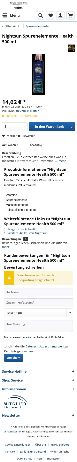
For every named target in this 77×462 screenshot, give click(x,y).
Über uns (40, 444)
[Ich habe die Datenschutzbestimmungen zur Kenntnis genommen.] (5, 346)
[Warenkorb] (70, 15)
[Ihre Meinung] (38, 326)
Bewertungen (11, 239)
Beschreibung (11, 153)
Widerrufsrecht (59, 451)
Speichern (14, 358)
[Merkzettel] (50, 15)
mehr (62, 161)
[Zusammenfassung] (38, 302)
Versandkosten (13, 431)
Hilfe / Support (60, 444)
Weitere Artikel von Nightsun (26, 233)
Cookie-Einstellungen (18, 444)
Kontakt (10, 451)
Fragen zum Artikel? (19, 229)
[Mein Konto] (60, 15)
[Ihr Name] (38, 292)
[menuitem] (11, 15)
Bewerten (26, 136)
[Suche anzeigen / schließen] (40, 15)
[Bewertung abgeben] (38, 312)
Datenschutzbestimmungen (44, 346)
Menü (11, 15)
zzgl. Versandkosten (27, 110)
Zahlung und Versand (33, 451)
